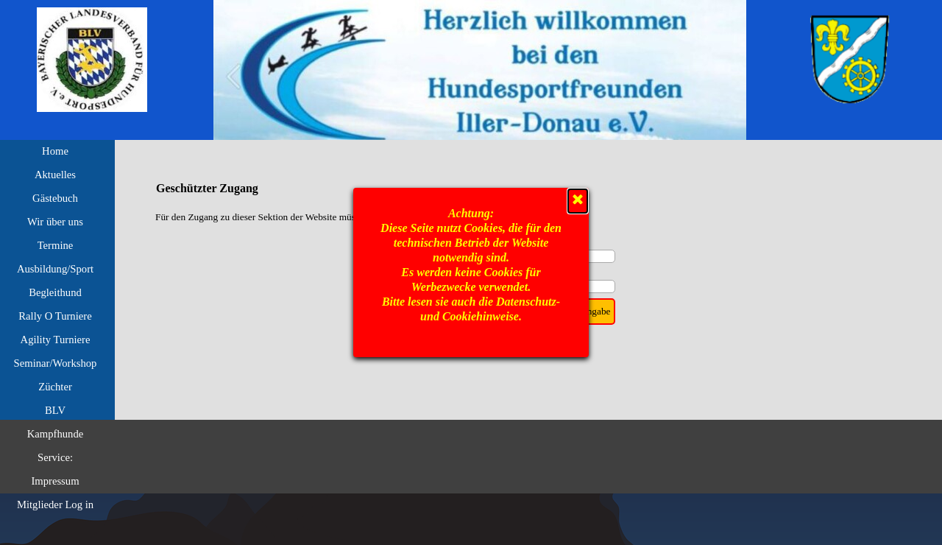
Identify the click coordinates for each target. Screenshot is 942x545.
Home (55, 151)
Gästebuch (55, 198)
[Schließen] (577, 201)
